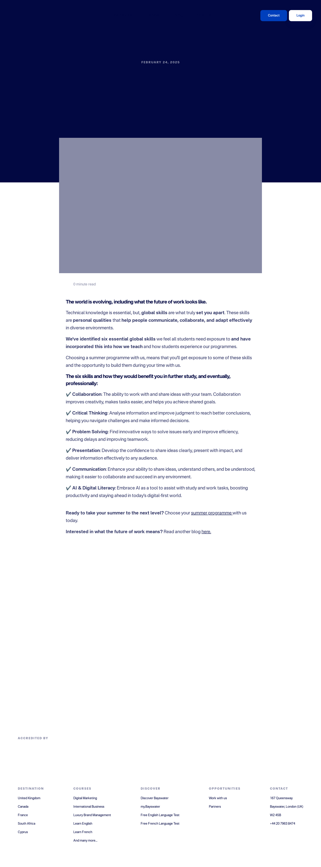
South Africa (26, 823)
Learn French (82, 832)
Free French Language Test (160, 823)
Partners (215, 806)
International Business (88, 806)
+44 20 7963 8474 (282, 823)
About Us (203, 15)
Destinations (122, 15)
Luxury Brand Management (92, 815)
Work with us (218, 798)
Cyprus (23, 832)
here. (206, 532)
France (23, 815)
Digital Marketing (85, 798)
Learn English (82, 823)
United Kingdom (29, 798)
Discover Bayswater (155, 798)
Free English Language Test (160, 815)
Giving (177, 15)
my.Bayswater (150, 806)
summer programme (212, 513)
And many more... (85, 840)
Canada (23, 806)
